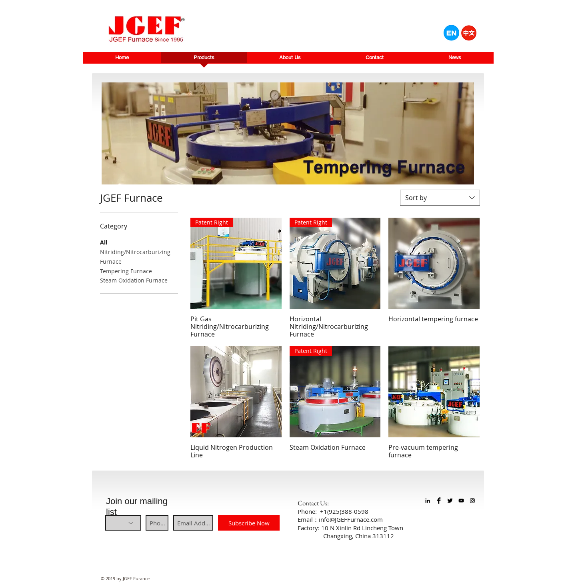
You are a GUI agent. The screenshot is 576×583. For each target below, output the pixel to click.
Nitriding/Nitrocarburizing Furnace (135, 256)
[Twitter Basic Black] (450, 500)
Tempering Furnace (126, 270)
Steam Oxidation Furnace (134, 280)
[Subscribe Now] (249, 523)
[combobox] (440, 198)
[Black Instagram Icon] (472, 500)
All (103, 242)
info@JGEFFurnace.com (351, 519)
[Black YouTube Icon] (461, 500)
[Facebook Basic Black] (439, 500)
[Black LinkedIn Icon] (427, 500)
